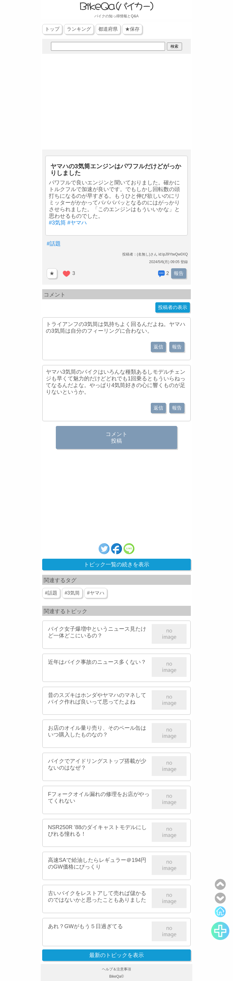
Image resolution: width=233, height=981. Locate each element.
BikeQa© (116, 976)
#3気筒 (57, 223)
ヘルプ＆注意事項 (116, 969)
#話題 (54, 244)
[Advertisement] (116, 102)
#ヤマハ (77, 223)
